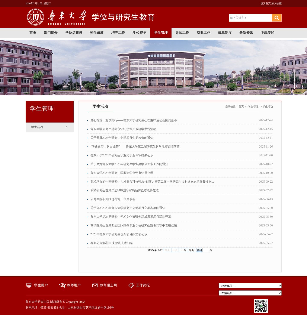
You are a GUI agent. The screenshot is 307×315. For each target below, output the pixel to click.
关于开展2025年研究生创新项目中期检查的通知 (121, 137)
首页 (32, 32)
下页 (183, 250)
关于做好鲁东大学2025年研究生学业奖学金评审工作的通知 (129, 164)
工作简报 (143, 285)
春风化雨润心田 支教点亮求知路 (111, 243)
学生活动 (37, 127)
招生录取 (97, 32)
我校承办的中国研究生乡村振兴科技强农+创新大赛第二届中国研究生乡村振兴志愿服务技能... (152, 181)
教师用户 (74, 285)
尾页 (191, 250)
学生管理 (161, 32)
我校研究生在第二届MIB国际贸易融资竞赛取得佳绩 (124, 190)
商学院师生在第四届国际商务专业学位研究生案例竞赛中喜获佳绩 (133, 225)
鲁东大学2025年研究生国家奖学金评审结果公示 (121, 173)
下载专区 (267, 32)
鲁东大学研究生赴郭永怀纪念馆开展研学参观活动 (123, 129)
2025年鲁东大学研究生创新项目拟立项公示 (118, 234)
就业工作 (203, 32)
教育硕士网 (108, 285)
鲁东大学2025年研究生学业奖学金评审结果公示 (121, 155)
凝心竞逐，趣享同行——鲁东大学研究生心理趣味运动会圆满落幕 (133, 120)
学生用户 (41, 285)
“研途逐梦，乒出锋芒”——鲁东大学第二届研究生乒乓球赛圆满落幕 (135, 146)
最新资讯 (246, 32)
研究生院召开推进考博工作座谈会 (112, 199)
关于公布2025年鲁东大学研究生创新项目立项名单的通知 (127, 208)
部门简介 (51, 32)
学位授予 (139, 32)
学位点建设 (73, 32)
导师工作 (182, 32)
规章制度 (225, 32)
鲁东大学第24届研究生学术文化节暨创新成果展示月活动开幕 (130, 216)
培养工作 (118, 32)
